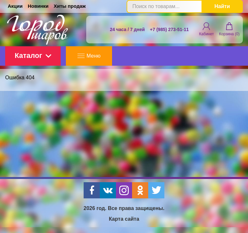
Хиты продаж (70, 6)
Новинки (38, 6)
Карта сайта (124, 219)
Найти (222, 6)
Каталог (33, 55)
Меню (89, 56)
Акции (15, 6)
